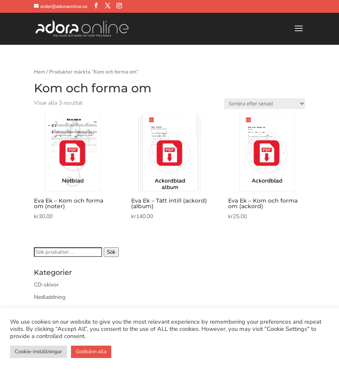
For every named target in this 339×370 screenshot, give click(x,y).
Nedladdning (49, 297)
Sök (111, 252)
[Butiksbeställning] (264, 103)
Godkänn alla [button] (91, 351)
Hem (39, 72)
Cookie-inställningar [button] (38, 351)
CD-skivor (46, 284)
